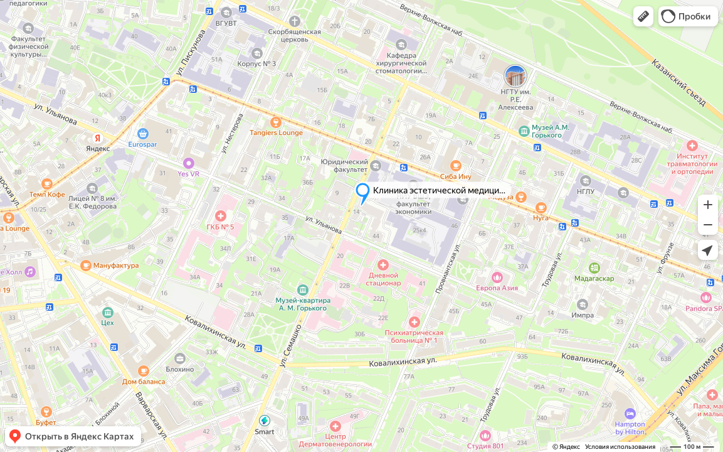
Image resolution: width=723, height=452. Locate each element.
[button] (643, 16)
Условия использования (620, 446)
